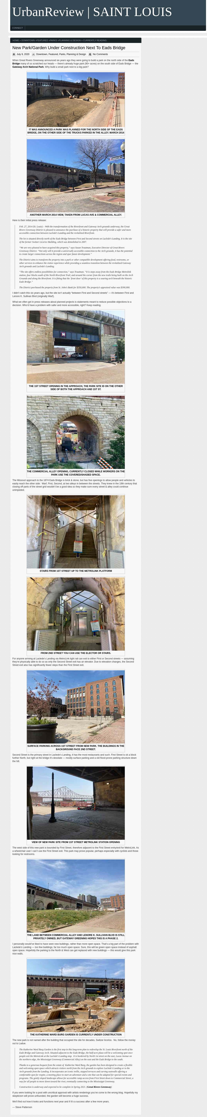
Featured (42, 40)
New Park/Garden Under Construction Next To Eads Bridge (68, 47)
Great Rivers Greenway (99, 1087)
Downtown (28, 40)
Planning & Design (70, 40)
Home (16, 40)
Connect (17, 28)
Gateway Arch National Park (28, 67)
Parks (53, 40)
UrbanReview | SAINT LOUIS (92, 11)
